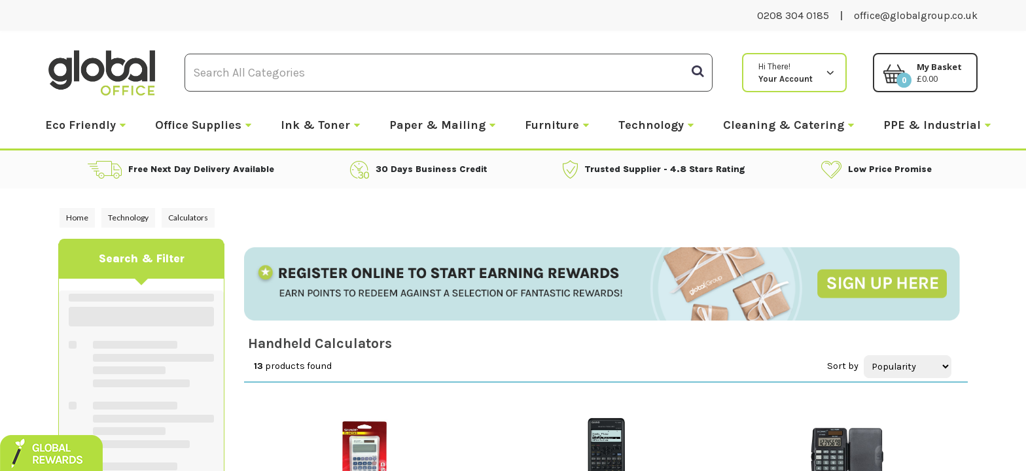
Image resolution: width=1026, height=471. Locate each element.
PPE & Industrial (932, 125)
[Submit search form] (697, 71)
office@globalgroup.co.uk (916, 15)
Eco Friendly (80, 125)
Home (77, 217)
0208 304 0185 (793, 15)
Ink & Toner (315, 125)
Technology (651, 125)
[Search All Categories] (449, 73)
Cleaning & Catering (783, 125)
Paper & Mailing (437, 125)
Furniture (552, 125)
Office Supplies (198, 125)
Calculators (188, 217)
